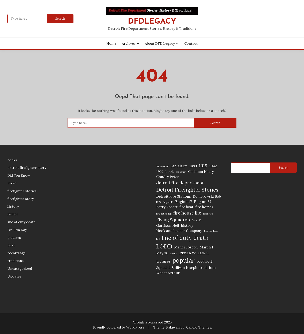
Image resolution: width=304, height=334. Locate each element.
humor (12, 214)
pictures (14, 237)
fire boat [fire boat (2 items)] (186, 207)
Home (111, 43)
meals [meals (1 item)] (173, 253)
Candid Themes (198, 327)
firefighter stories (22, 191)
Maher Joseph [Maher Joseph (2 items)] (186, 247)
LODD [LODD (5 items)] (164, 246)
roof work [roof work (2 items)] (205, 261)
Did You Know (18, 175)
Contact (191, 43)
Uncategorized (19, 268)
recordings (16, 253)
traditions (15, 261)
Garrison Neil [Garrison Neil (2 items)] (167, 225)
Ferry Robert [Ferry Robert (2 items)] (167, 207)
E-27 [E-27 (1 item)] (158, 202)
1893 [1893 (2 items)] (193, 166)
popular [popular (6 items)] (183, 260)
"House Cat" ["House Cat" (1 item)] (162, 166)
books (12, 160)
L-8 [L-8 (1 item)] (158, 238)
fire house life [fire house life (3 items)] (187, 213)
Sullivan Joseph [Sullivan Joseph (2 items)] (184, 267)
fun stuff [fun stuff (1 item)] (196, 220)
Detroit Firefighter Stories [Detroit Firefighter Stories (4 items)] (187, 189)
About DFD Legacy (160, 43)
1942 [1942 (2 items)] (213, 166)
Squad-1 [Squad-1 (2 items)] (163, 267)
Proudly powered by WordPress (119, 327)
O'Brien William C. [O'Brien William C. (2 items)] (193, 253)
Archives (129, 43)
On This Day (17, 230)
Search (283, 167)
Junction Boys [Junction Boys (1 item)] (211, 231)
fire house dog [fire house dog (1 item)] (163, 213)
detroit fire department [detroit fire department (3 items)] (180, 183)
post (11, 245)
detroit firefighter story (26, 167)
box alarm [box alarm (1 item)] (181, 171)
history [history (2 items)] (187, 225)
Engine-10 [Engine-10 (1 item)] (168, 202)
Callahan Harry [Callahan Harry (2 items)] (201, 171)
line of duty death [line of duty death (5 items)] (185, 237)
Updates (14, 276)
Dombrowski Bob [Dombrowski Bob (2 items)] (207, 196)
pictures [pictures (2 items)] (163, 261)
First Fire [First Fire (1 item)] (208, 213)
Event (12, 183)
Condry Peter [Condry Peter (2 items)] (167, 176)
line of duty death (21, 222)
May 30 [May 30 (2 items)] (162, 253)
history (13, 206)
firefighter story (20, 199)
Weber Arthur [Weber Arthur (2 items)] (168, 273)
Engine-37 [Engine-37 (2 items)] (202, 201)
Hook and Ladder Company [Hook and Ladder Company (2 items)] (179, 230)
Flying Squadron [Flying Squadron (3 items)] (173, 220)
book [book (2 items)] (170, 171)
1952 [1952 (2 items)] (160, 171)
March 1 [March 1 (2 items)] (206, 247)
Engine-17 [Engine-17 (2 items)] (183, 201)
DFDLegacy (152, 21)
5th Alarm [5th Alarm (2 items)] (179, 166)
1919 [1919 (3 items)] (203, 166)
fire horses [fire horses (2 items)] (204, 207)
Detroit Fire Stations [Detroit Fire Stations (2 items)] (173, 196)
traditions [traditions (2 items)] (207, 267)
